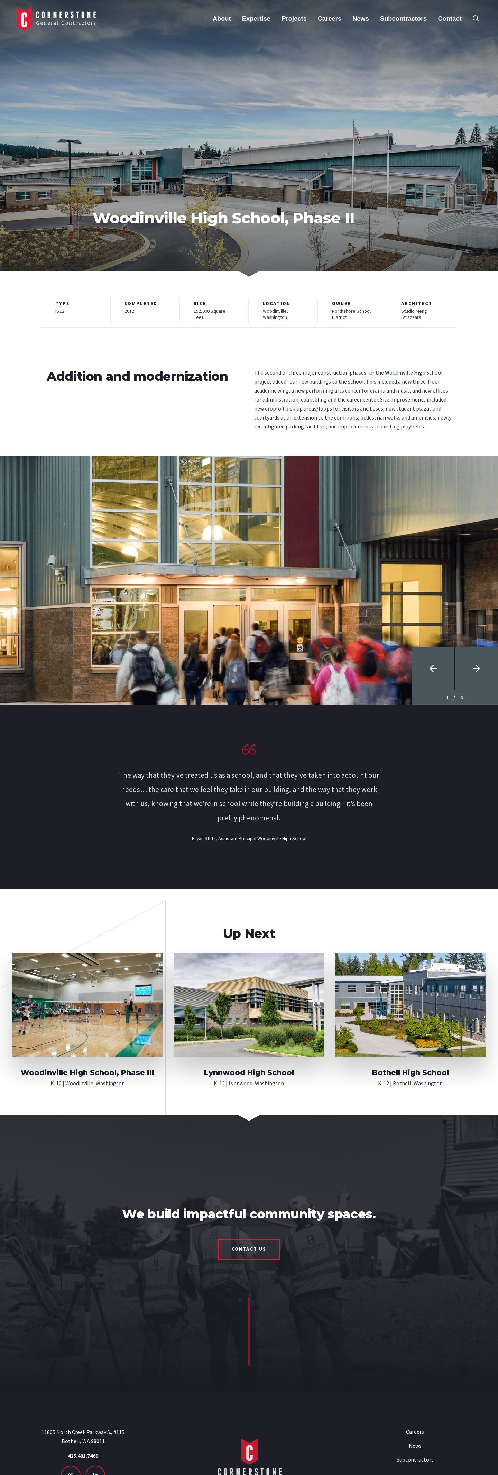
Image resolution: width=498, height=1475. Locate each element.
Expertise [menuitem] (256, 18)
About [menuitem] (222, 18)
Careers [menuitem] (329, 18)
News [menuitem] (360, 18)
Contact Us (249, 1249)
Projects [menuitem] (294, 18)
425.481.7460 (83, 1455)
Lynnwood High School (249, 1072)
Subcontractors (415, 1459)
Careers (415, 1431)
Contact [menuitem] (450, 18)
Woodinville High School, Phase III (87, 1072)
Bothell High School (410, 1072)
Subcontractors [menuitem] (403, 18)
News (415, 1445)
